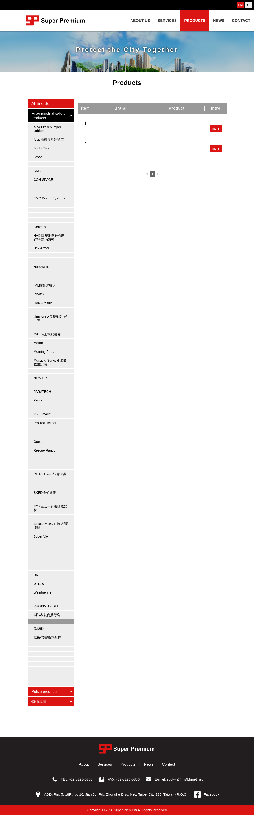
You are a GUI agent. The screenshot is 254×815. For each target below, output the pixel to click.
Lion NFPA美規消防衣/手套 (50, 318)
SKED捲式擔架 (45, 492)
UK (36, 575)
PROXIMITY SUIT (47, 606)
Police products (52, 691)
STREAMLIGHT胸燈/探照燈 (51, 525)
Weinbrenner (43, 592)
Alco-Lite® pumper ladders (47, 129)
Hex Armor (41, 248)
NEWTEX (41, 378)
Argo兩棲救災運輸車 (49, 139)
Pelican (39, 400)
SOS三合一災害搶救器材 (50, 508)
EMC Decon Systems (49, 198)
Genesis (40, 227)
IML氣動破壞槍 (45, 285)
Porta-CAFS (42, 414)
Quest (38, 441)
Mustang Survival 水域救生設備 (50, 362)
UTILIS (39, 584)
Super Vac (41, 536)
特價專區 (52, 702)
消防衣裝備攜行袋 (47, 615)
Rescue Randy (44, 450)
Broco (38, 157)
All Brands (40, 103)
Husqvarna (42, 267)
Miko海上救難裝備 (47, 334)
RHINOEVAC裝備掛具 (50, 474)
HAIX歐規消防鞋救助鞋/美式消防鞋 (49, 237)
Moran (38, 343)
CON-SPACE (43, 180)
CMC (37, 171)
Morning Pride (44, 352)
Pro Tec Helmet (45, 423)
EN (240, 5)
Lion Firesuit (43, 303)
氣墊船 (39, 628)
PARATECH (42, 391)
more (215, 128)
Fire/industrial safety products (52, 115)
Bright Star (41, 148)
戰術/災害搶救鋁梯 (47, 637)
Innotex (39, 294)
